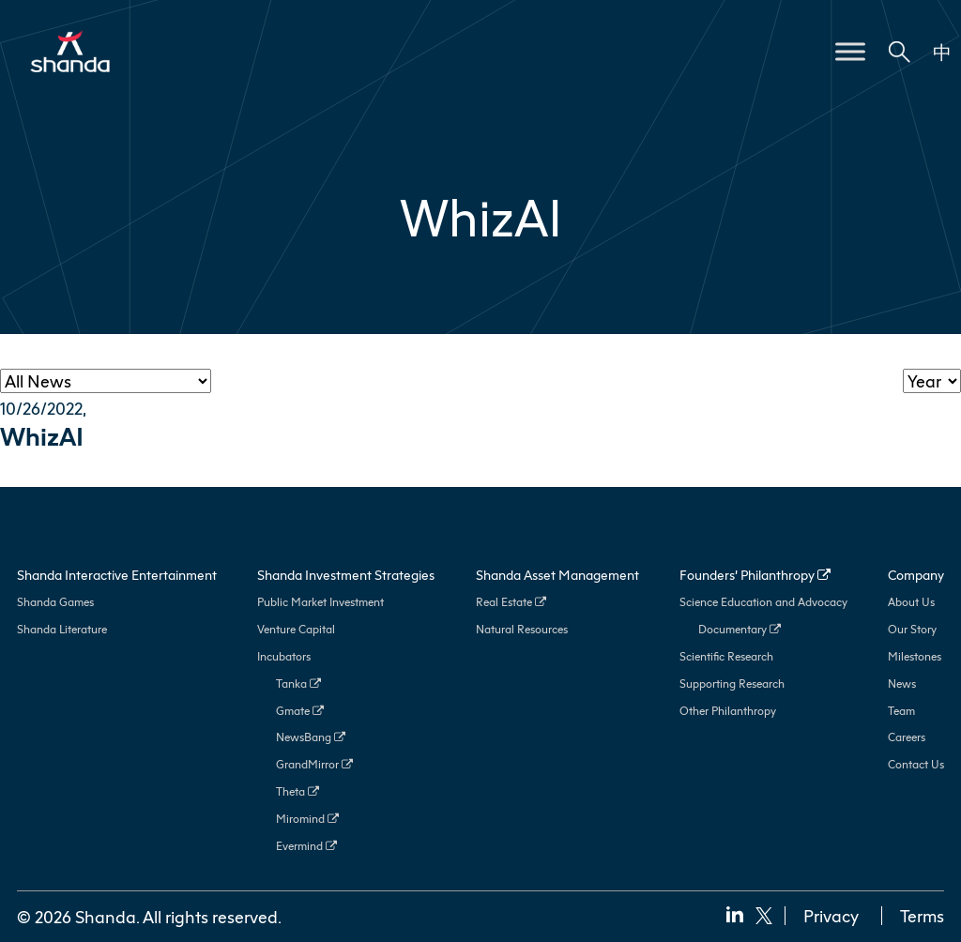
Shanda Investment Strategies (346, 575)
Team (901, 711)
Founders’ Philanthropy (755, 575)
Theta (297, 791)
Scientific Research (726, 656)
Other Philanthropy (727, 711)
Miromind (307, 819)
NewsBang (310, 737)
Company (916, 575)
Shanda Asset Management (557, 575)
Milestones (914, 656)
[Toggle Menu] (850, 51)
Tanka (298, 683)
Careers (906, 737)
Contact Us (916, 764)
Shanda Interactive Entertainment (117, 575)
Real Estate (511, 602)
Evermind (306, 846)
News (902, 683)
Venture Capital (296, 629)
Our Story (912, 629)
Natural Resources (522, 629)
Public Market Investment (320, 602)
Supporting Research (732, 683)
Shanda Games (55, 602)
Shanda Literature (62, 629)
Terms (922, 915)
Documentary (739, 629)
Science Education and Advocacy (763, 602)
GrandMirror (314, 764)
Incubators (284, 656)
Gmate (300, 711)
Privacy (831, 915)
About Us (911, 602)
